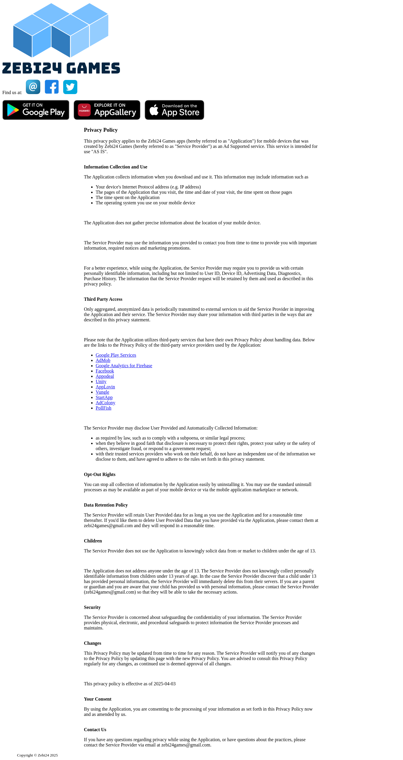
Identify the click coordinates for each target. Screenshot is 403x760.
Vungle (102, 392)
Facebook (105, 370)
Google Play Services (116, 355)
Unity (101, 381)
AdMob (103, 360)
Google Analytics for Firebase (124, 365)
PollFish (103, 407)
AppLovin (105, 386)
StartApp (104, 397)
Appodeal (105, 376)
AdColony (106, 402)
